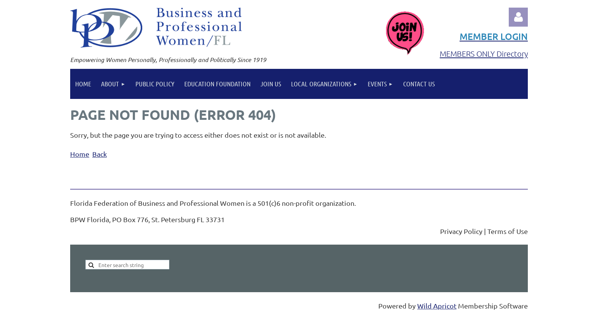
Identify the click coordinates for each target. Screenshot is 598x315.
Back (99, 154)
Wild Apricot (437, 306)
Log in (518, 17)
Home (79, 154)
